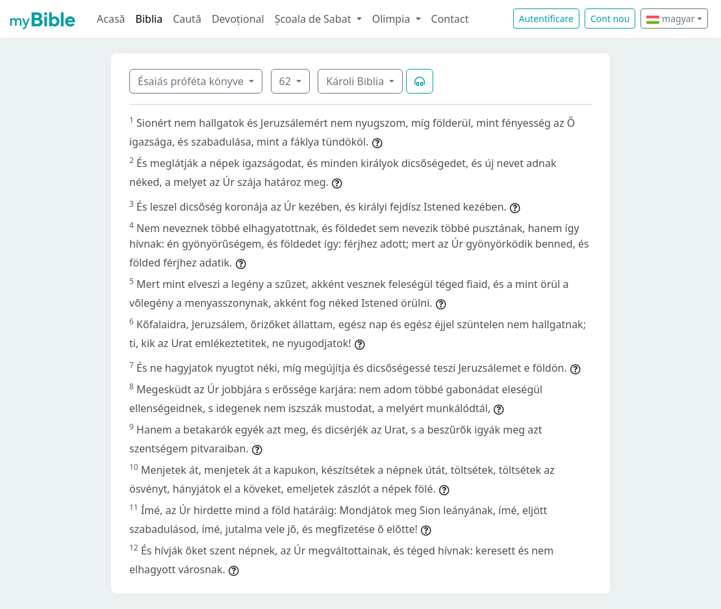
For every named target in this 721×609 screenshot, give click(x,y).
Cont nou (609, 18)
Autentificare (546, 18)
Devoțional (238, 19)
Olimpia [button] (392, 19)
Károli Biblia (356, 81)
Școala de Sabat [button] (314, 19)
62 (286, 81)
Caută (187, 19)
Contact (450, 19)
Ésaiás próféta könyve (192, 81)
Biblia (149, 19)
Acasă (111, 19)
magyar (670, 18)
